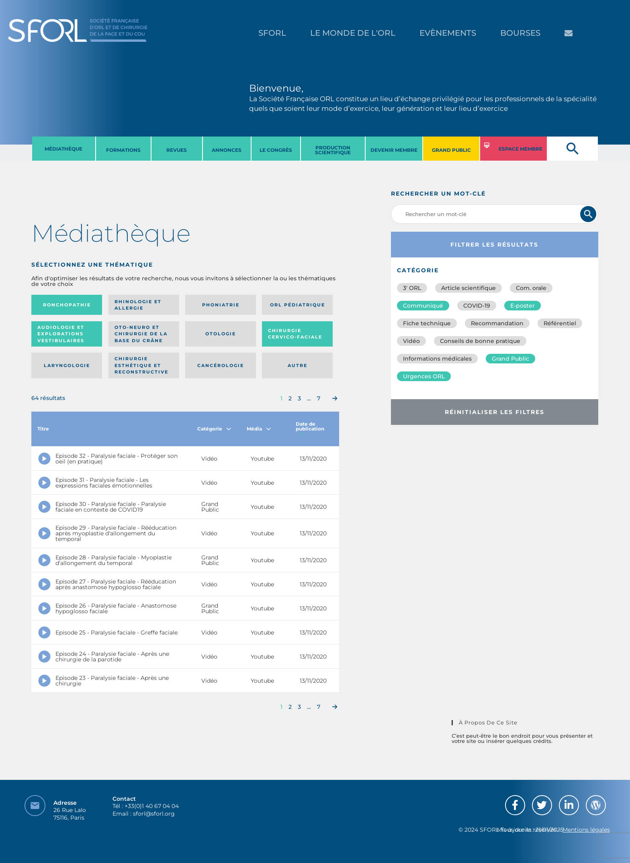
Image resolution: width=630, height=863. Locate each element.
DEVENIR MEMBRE (393, 150)
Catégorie (214, 429)
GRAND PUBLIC (451, 150)
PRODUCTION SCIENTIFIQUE (333, 150)
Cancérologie (220, 365)
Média (259, 429)
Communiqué (423, 305)
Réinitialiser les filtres (494, 412)
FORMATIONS (123, 150)
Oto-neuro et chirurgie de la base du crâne (141, 333)
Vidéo (411, 341)
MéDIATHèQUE (63, 149)
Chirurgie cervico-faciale (295, 334)
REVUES (176, 150)
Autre (297, 365)
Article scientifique (468, 288)
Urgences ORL (424, 376)
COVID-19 (476, 305)
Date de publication (310, 429)
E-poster (522, 305)
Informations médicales (437, 358)
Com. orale (531, 288)
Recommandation (497, 323)
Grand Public (510, 358)
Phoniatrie (220, 305)
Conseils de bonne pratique (480, 341)
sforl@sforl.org (154, 813)
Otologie (220, 334)
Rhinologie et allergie (138, 305)
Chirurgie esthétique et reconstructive (141, 365)
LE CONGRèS (276, 150)
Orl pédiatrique (297, 305)
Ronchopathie (67, 305)
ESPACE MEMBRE (520, 149)
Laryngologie (67, 365)
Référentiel (560, 323)
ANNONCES (226, 150)
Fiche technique (427, 323)
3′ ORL (412, 288)
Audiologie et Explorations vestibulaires (60, 333)
